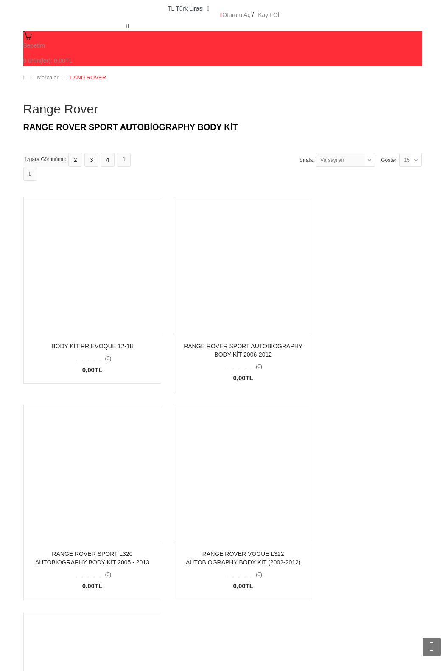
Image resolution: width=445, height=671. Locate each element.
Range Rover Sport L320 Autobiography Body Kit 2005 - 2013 (359, 340)
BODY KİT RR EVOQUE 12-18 (85, 332)
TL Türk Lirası (188, 8)
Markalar (48, 78)
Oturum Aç (236, 14)
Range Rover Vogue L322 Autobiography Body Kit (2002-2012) (85, 543)
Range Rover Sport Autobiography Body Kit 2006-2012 (222, 340)
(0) (101, 344)
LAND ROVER (88, 78)
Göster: (389, 160)
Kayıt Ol (268, 14)
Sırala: (306, 160)
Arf (108, 661)
